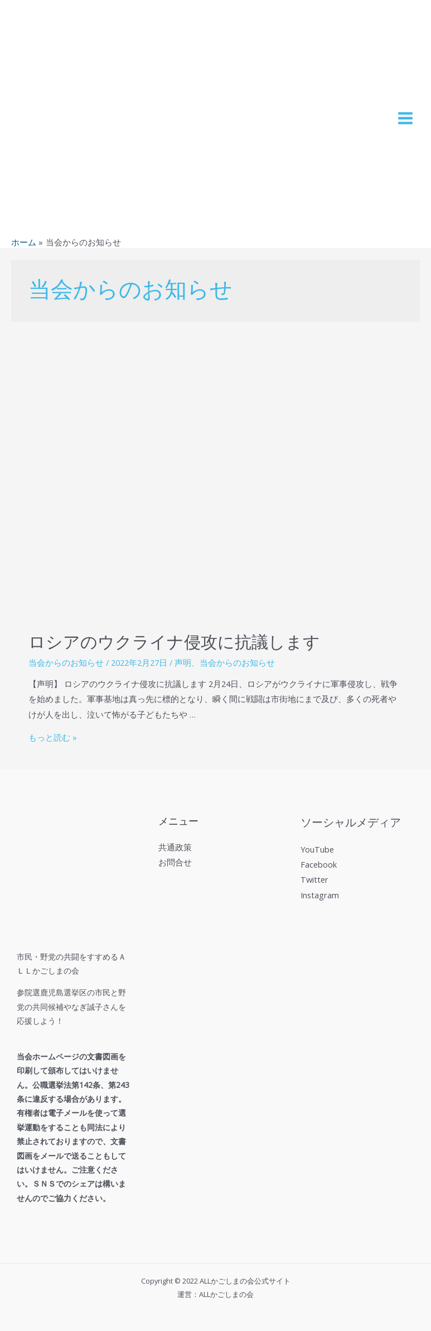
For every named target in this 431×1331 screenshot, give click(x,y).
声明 (183, 662)
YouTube (317, 849)
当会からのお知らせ (66, 662)
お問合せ (175, 862)
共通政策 (175, 847)
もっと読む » (52, 737)
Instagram (320, 895)
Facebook (319, 864)
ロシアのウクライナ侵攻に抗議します (174, 642)
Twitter (314, 879)
